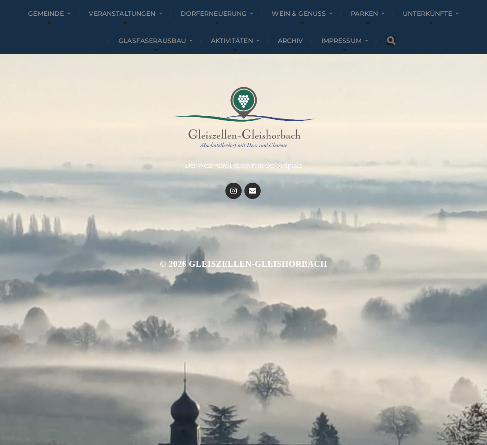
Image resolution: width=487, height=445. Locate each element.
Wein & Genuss (299, 13)
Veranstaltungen (122, 13)
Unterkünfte (427, 13)
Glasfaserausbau (152, 41)
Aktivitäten (232, 41)
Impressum (341, 41)
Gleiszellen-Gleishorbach (258, 264)
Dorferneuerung (214, 13)
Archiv (290, 41)
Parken (364, 13)
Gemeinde (46, 13)
